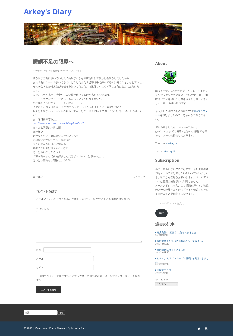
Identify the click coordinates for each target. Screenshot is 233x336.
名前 (38, 249)
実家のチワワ (164, 270)
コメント (42, 209)
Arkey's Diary (48, 11)
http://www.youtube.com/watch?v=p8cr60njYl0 (58, 123)
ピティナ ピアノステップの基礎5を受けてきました (182, 260)
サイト (40, 267)
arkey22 (64, 70)
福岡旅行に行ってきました (171, 249)
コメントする (75, 70)
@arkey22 (171, 143)
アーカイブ (161, 280)
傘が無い (38, 177)
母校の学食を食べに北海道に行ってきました (180, 240)
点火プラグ (139, 177)
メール (40, 258)
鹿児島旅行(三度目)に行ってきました (176, 232)
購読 (161, 213)
